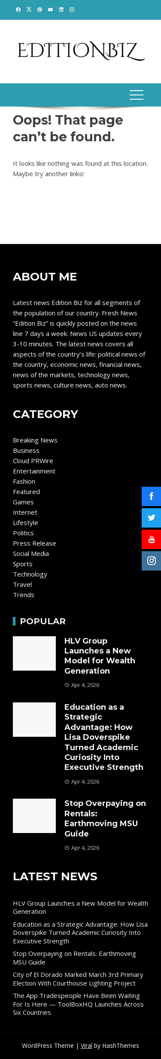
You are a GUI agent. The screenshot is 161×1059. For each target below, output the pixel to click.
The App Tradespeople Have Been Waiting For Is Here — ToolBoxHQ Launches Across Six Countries (78, 1003)
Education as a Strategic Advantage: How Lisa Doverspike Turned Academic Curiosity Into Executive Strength (103, 737)
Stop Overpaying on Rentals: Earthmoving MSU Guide (105, 818)
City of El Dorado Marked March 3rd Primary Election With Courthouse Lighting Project (78, 978)
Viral (86, 1045)
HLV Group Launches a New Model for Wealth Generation (99, 656)
